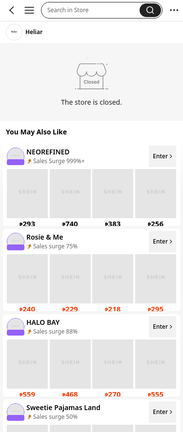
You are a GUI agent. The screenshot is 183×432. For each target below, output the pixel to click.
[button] (93, 10)
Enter (163, 156)
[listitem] (91, 185)
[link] (14, 32)
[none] (15, 156)
